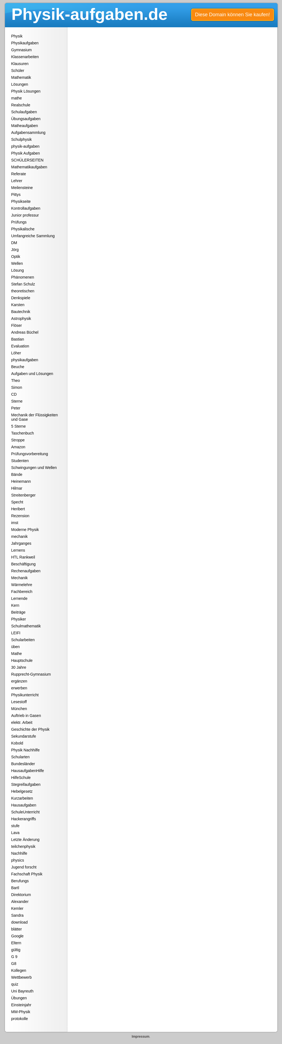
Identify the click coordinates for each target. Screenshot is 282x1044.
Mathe (16, 653)
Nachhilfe (19, 853)
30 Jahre (18, 667)
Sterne (17, 401)
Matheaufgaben (24, 125)
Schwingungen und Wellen (34, 467)
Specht (17, 502)
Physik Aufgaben (25, 153)
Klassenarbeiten (25, 57)
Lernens (18, 550)
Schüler (17, 70)
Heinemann (21, 481)
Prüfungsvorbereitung (29, 454)
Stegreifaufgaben (26, 784)
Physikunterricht (25, 695)
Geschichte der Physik (30, 729)
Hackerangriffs (23, 819)
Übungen (19, 998)
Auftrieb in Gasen (26, 715)
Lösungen (19, 84)
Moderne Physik (25, 529)
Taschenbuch (22, 433)
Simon (16, 387)
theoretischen (22, 291)
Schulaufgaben (24, 112)
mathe (16, 98)
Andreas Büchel (25, 332)
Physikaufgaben (25, 43)
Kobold (17, 743)
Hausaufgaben (23, 805)
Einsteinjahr (21, 1005)
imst (14, 522)
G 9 (14, 956)
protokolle (19, 1018)
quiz (14, 984)
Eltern (16, 943)
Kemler (17, 908)
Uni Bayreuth (22, 991)
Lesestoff (19, 702)
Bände (16, 474)
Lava (15, 832)
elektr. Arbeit (21, 722)
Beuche (17, 367)
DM (14, 243)
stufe (15, 826)
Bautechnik (20, 311)
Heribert (18, 509)
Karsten (18, 305)
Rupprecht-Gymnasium (31, 674)
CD (14, 394)
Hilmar (16, 488)
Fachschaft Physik (27, 874)
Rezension (20, 516)
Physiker (18, 619)
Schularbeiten (23, 640)
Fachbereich (21, 591)
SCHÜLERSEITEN (27, 160)
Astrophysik (21, 318)
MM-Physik (20, 1012)
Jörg (15, 249)
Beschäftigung (23, 564)
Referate (18, 174)
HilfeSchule (21, 777)
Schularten (20, 757)
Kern (15, 605)
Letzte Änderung (25, 839)
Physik (17, 36)
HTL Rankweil (23, 557)
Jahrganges (21, 543)
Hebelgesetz (22, 791)
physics (17, 860)
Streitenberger (23, 495)
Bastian (17, 339)
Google (17, 936)
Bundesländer (23, 764)
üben (15, 646)
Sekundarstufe (23, 736)
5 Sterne (18, 426)
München (19, 708)
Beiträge (18, 612)
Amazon (18, 447)
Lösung (17, 270)
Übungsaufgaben (26, 119)
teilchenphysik (23, 846)
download (19, 922)
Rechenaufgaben (26, 571)
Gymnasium (21, 50)
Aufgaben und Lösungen (32, 373)
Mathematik (21, 77)
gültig (15, 950)
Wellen (17, 263)
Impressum (140, 1036)
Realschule (20, 105)
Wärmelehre (21, 584)
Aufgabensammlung (28, 132)
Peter (15, 408)
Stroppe (18, 440)
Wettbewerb (21, 977)
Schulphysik (21, 139)
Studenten (20, 460)
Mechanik (19, 578)
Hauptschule (22, 660)
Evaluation (20, 346)
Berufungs (20, 881)
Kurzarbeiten (22, 798)
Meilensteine (22, 187)
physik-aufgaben (25, 146)
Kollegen (18, 970)
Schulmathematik (26, 626)
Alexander (20, 901)
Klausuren (20, 63)
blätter (16, 929)
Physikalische (23, 229)
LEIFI (15, 633)
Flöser (16, 325)
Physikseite (21, 201)
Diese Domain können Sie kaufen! (232, 14)
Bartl (15, 888)
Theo (15, 380)
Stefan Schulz (23, 284)
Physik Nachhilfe (25, 750)
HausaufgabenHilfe (27, 770)
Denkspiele (20, 298)
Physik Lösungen (26, 91)
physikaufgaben (24, 360)
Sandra (17, 915)
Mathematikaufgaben (29, 167)
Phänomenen (22, 277)
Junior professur (25, 215)
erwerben (19, 688)
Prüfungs (19, 222)
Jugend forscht (24, 867)
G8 (14, 963)
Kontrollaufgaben (25, 208)
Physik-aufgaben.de (90, 14)
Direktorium (21, 894)
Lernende (19, 598)
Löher (16, 353)
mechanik (19, 536)
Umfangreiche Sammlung (33, 236)
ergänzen (19, 681)
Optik (15, 256)
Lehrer (16, 181)
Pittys (16, 194)
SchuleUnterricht (25, 812)
